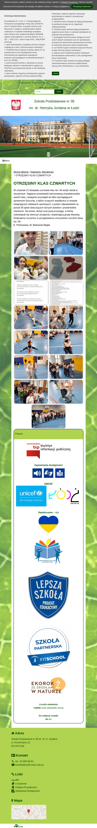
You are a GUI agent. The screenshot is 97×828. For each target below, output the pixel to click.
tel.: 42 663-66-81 (22, 761)
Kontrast (74, 83)
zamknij (55, 73)
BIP (15, 780)
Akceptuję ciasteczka (82, 6)
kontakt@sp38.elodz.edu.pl (27, 765)
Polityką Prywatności (69, 2)
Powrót (19, 434)
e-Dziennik (18, 783)
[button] (3, 136)
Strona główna (24, 83)
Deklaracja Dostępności (25, 791)
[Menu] (48, 160)
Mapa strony (37, 83)
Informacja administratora (49, 87)
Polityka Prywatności (24, 787)
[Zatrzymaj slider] (48, 154)
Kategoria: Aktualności (42, 172)
